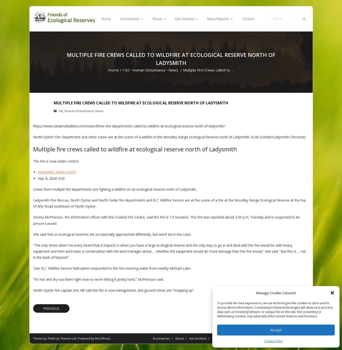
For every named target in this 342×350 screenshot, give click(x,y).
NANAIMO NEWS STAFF (57, 172)
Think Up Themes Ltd (61, 338)
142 (126, 70)
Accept (276, 329)
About (179, 338)
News (173, 70)
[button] (332, 292)
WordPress (102, 338)
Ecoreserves (161, 338)
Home (113, 70)
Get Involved (197, 338)
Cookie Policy (273, 341)
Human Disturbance (148, 70)
